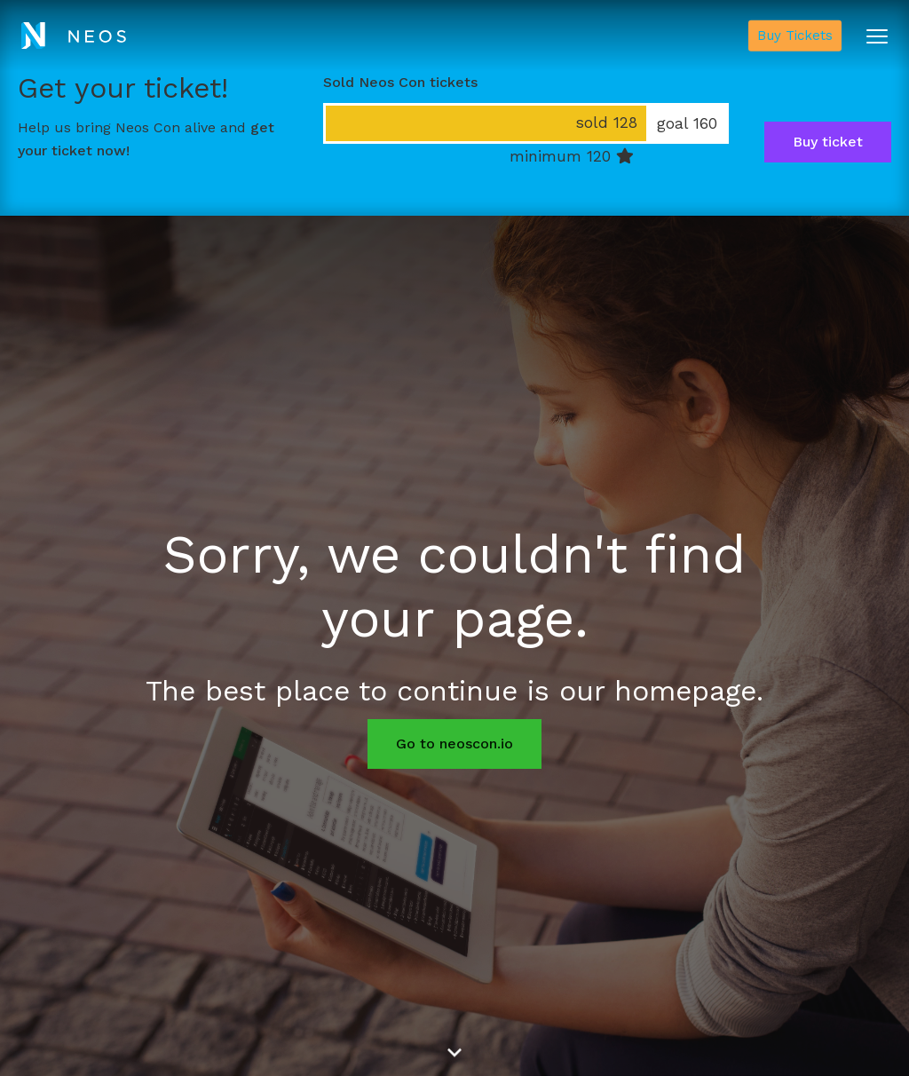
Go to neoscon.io (454, 743)
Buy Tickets (795, 36)
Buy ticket (828, 141)
